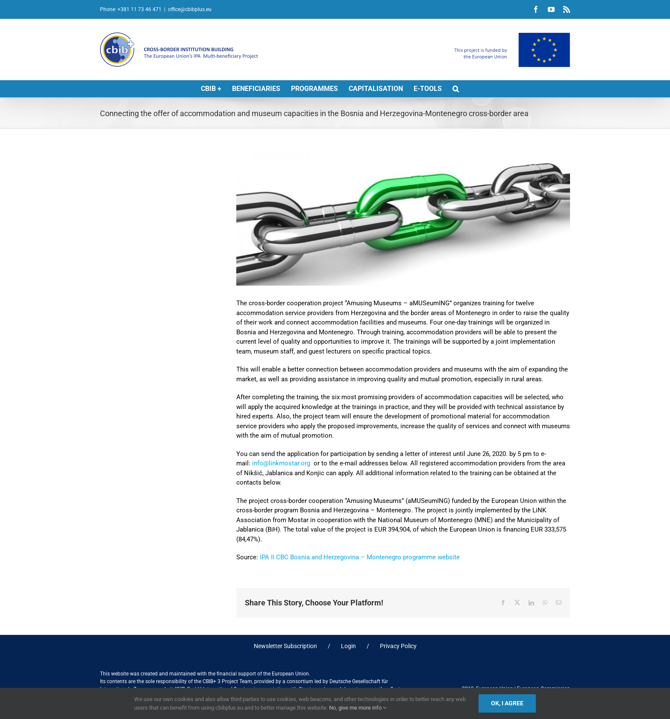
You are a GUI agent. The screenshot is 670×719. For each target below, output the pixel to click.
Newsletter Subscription (285, 646)
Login (348, 646)
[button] (456, 88)
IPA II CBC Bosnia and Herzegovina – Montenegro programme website (360, 557)
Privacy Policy (398, 646)
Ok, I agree (507, 703)
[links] (403, 219)
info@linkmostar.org (281, 463)
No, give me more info (357, 707)
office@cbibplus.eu (190, 9)
